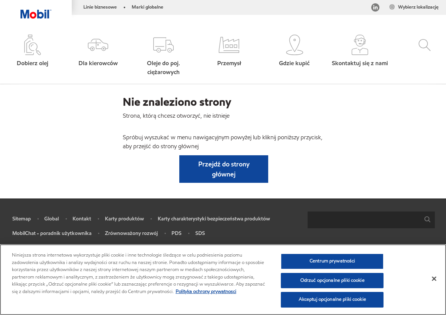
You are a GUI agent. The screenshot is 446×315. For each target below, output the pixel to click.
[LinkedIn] (375, 8)
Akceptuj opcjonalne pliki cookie (332, 299)
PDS (176, 233)
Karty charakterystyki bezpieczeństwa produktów (214, 218)
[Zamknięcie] (434, 279)
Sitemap (21, 218)
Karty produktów (124, 218)
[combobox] (371, 219)
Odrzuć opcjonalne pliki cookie (332, 280)
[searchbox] (364, 219)
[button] (98, 56)
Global (51, 218)
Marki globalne (147, 7)
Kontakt (82, 218)
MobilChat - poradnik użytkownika (52, 233)
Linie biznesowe (100, 7)
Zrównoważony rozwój (131, 233)
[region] (223, 279)
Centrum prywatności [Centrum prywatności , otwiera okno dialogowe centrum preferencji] (332, 261)
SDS (200, 233)
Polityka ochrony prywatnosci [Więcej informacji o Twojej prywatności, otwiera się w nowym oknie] (206, 291)
